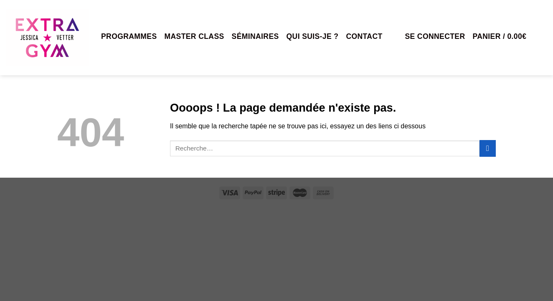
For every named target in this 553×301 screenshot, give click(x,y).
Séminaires (255, 36)
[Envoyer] (487, 148)
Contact (364, 36)
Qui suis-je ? (313, 36)
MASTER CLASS (194, 36)
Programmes (129, 36)
